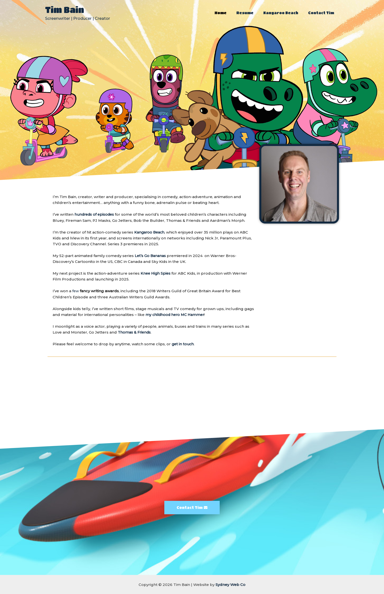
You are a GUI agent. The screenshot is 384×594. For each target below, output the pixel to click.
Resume (251, 13)
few (75, 290)
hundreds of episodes (95, 214)
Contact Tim (322, 13)
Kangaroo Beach (284, 13)
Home (229, 13)
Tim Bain (64, 9)
